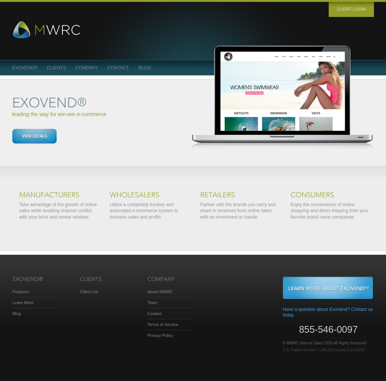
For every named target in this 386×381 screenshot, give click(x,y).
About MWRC (160, 291)
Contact (118, 67)
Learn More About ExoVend (328, 288)
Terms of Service (162, 324)
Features (20, 291)
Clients (56, 67)
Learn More (23, 302)
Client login (351, 9)
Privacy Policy (160, 335)
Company (86, 67)
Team (152, 302)
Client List (89, 291)
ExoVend (25, 67)
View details (34, 136)
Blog (144, 67)
